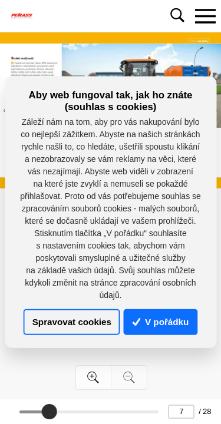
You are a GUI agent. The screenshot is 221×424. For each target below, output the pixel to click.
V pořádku (161, 322)
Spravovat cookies (71, 322)
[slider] (49, 411)
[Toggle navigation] (205, 16)
